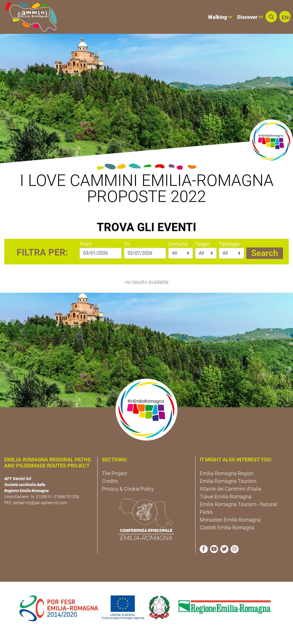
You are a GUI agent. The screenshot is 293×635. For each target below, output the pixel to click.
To (127, 244)
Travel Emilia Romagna (226, 497)
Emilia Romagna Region (226, 473)
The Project (114, 473)
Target (202, 244)
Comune (178, 244)
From (86, 244)
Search (264, 253)
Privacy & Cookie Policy (128, 489)
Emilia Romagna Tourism (228, 481)
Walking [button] (220, 17)
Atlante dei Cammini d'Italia (230, 489)
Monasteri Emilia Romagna (230, 520)
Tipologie (229, 244)
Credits (110, 481)
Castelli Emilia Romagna (227, 527)
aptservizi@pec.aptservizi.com (40, 502)
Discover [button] (250, 17)
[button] (271, 16)
